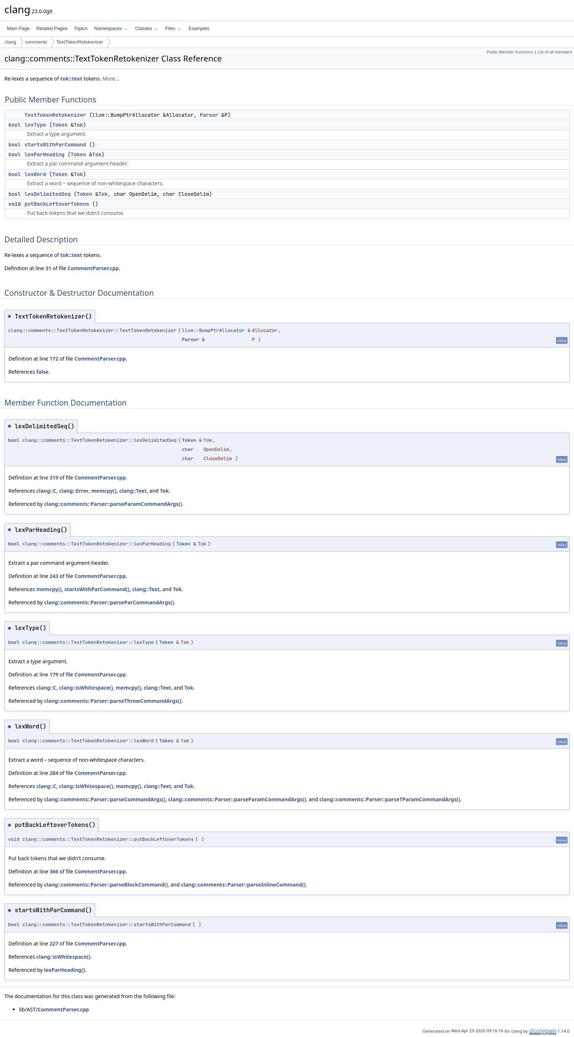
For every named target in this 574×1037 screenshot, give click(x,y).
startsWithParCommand (55, 144)
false (42, 371)
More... (110, 78)
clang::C (46, 490)
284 (53, 772)
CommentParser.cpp (93, 268)
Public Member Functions (510, 52)
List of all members (554, 52)
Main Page (18, 28)
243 (53, 575)
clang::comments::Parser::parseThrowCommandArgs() (112, 700)
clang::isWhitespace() (86, 687)
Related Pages (51, 28)
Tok (78, 125)
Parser (209, 115)
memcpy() (103, 490)
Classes (146, 28)
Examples (199, 28)
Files (173, 28)
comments (36, 42)
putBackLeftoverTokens (57, 204)
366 (53, 871)
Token (60, 125)
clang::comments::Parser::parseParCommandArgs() (109, 602)
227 (53, 943)
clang (10, 42)
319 (53, 477)
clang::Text (133, 490)
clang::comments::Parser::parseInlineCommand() (243, 884)
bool (14, 125)
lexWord (35, 174)
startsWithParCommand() (97, 589)
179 (53, 674)
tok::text (71, 78)
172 (53, 358)
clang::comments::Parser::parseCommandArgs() (104, 799)
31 (48, 268)
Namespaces (110, 28)
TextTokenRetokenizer (79, 42)
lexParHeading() (64, 969)
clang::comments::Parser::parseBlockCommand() (106, 884)
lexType (35, 125)
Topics (80, 28)
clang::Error (74, 490)
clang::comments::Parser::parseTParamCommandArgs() (389, 799)
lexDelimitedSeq (48, 194)
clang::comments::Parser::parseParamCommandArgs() (113, 503)
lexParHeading (44, 154)
